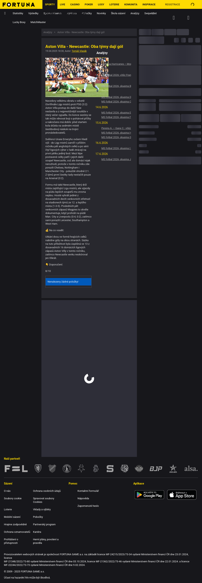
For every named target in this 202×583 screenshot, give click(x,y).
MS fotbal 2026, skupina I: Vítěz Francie (116, 148)
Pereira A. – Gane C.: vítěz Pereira (116, 128)
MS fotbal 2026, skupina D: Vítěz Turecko (116, 97)
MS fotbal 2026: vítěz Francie (116, 74)
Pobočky (38, 516)
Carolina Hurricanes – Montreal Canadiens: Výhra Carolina (116, 63)
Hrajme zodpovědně (73, 13)
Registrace (172, 4)
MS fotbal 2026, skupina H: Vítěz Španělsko (116, 132)
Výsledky (33, 13)
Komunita (130, 4)
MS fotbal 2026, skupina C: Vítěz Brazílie (116, 101)
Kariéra (37, 531)
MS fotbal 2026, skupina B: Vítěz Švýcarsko (116, 86)
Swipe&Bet (150, 13)
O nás (7, 490)
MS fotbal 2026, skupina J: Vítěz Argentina (116, 159)
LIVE (62, 4)
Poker (89, 4)
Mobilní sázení (12, 516)
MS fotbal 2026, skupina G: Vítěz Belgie (116, 137)
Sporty (50, 4)
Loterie (114, 4)
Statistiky (18, 13)
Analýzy (134, 13)
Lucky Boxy (19, 22)
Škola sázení (118, 13)
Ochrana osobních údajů (47, 490)
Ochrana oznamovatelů (17, 531)
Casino (74, 4)
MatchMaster (38, 22)
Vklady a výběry (42, 509)
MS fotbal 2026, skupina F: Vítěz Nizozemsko (116, 117)
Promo (49, 13)
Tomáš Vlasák (79, 51)
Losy (101, 4)
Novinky (101, 13)
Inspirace (148, 4)
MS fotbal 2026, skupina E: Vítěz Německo (116, 112)
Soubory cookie (13, 498)
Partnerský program (44, 524)
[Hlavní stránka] (21, 4)
